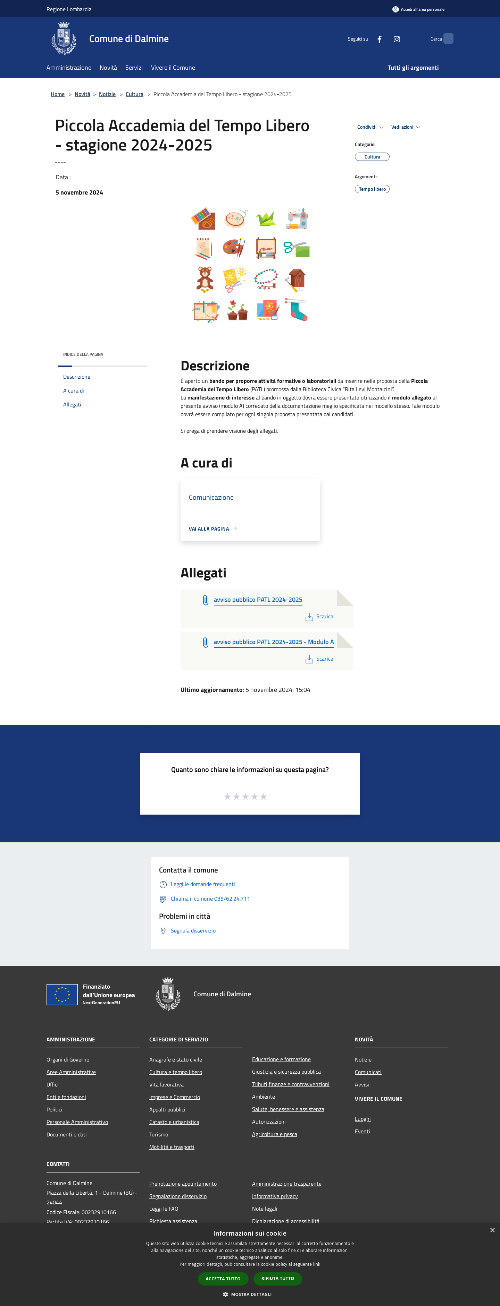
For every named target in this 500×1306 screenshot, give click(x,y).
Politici (54, 1109)
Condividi (371, 127)
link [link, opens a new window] (316, 1264)
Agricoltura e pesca (274, 1134)
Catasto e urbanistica (174, 1122)
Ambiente (263, 1096)
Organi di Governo (68, 1059)
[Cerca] (445, 38)
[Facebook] (366, 38)
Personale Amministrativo (77, 1122)
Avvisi (362, 1084)
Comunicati (368, 1072)
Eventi (362, 1131)
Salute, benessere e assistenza (288, 1109)
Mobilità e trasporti (171, 1147)
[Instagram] (383, 38)
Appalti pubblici (167, 1109)
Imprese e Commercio (174, 1097)
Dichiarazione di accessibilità (285, 1221)
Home (58, 94)
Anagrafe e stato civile (175, 1059)
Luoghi (363, 1119)
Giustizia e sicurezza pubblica (286, 1071)
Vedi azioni (407, 127)
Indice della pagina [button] (83, 354)
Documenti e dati (67, 1134)
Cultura (134, 94)
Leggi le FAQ (163, 1208)
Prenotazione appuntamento (183, 1183)
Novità (82, 94)
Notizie (107, 94)
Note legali (264, 1208)
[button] (250, 1294)
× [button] (492, 1230)
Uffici (53, 1084)
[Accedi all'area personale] (418, 9)
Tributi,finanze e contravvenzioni (291, 1084)
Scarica (318, 616)
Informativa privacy (275, 1196)
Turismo (158, 1134)
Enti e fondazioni (66, 1097)
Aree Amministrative (71, 1072)
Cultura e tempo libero (175, 1072)
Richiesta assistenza (173, 1221)
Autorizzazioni (269, 1121)
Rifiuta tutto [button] (277, 1278)
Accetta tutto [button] (223, 1279)
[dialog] (250, 1264)
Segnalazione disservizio (178, 1196)
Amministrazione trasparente (287, 1183)
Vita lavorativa (166, 1084)
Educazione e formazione (281, 1059)
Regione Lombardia (69, 9)
